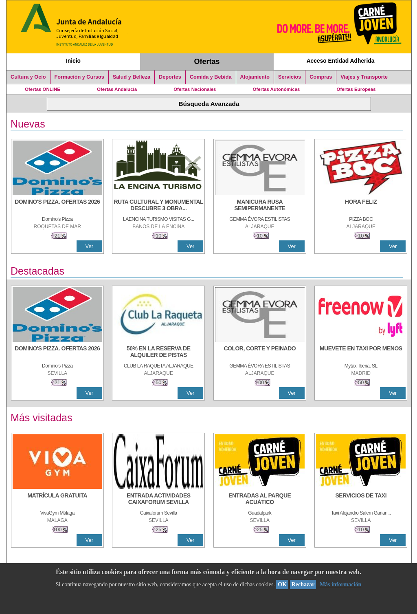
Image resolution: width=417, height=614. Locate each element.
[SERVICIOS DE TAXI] (361, 499)
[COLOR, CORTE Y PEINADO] (260, 352)
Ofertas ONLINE (42, 89)
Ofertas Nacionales (194, 89)
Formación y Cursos (79, 77)
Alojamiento (255, 77)
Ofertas (207, 61)
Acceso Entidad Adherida (341, 60)
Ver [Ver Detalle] (89, 246)
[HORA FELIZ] (361, 206)
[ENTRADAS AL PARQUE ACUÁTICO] (260, 499)
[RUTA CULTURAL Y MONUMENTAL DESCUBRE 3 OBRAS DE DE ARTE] (158, 206)
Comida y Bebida (211, 77)
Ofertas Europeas (356, 89)
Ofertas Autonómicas (276, 89)
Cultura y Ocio (28, 77)
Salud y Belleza (131, 77)
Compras (320, 77)
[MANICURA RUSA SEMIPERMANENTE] (260, 206)
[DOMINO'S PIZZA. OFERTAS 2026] (57, 206)
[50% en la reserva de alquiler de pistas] (158, 352)
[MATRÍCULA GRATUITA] (57, 499)
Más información (340, 584)
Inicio (73, 60)
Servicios (289, 77)
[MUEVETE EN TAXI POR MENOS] (361, 352)
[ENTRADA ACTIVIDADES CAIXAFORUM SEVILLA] (158, 499)
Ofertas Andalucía (117, 89)
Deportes (170, 77)
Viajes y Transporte (364, 77)
